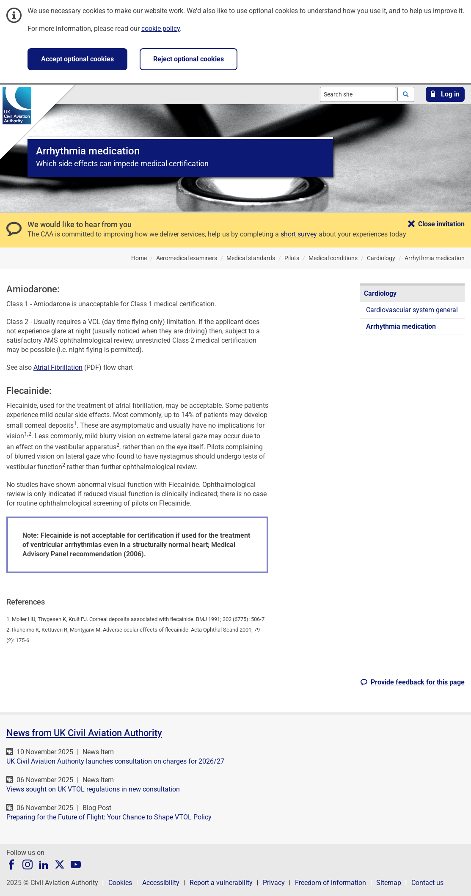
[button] (445, 94)
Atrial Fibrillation (58, 367)
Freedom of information (330, 883)
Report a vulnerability (221, 883)
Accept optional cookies (77, 59)
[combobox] (358, 94)
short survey (299, 234)
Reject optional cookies (188, 59)
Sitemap (388, 883)
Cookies (120, 883)
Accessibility (160, 883)
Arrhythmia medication (401, 326)
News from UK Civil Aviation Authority (84, 733)
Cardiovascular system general (412, 310)
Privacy (274, 883)
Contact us (427, 883)
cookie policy (160, 29)
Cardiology (380, 293)
